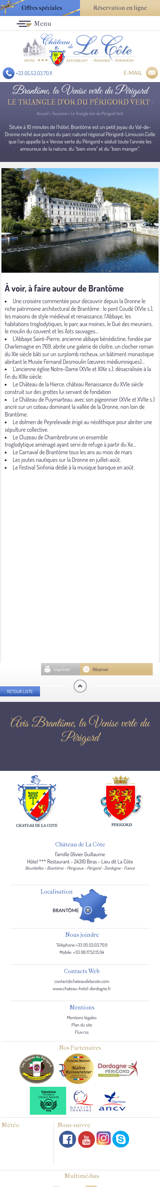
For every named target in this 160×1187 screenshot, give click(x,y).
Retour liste (20, 691)
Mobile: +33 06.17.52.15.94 (82, 952)
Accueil (42, 113)
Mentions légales (81, 1017)
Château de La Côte (80, 845)
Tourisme (59, 113)
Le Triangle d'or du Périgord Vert (97, 113)
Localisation (56, 892)
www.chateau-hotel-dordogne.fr (82, 988)
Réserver (101, 669)
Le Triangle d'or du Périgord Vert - (80, 102)
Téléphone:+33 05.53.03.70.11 (82, 945)
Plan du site (82, 1025)
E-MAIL (133, 72)
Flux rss (82, 1032)
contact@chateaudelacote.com (82, 981)
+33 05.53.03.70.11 (34, 73)
